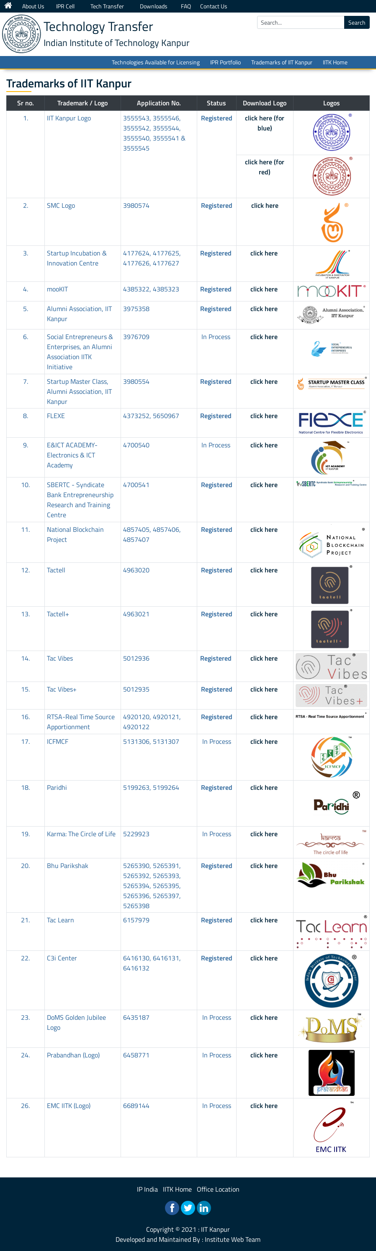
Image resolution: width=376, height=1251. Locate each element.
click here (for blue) (264, 123)
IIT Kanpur (215, 1229)
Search (357, 22)
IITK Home (335, 62)
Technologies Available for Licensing (156, 62)
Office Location (218, 1189)
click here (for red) (264, 167)
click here (264, 205)
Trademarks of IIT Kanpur (281, 62)
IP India (147, 1189)
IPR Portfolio (225, 62)
